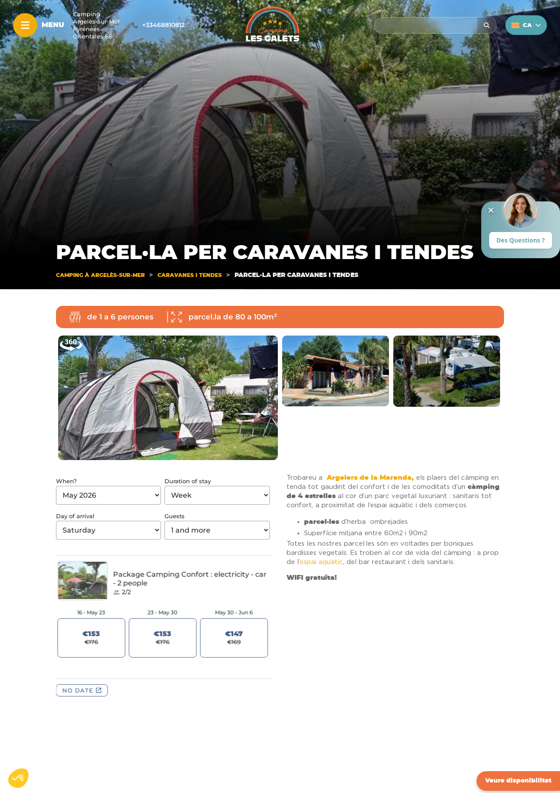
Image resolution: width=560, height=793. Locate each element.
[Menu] (25, 25)
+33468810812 (163, 25)
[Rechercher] (486, 25)
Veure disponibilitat (518, 781)
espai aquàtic (321, 562)
